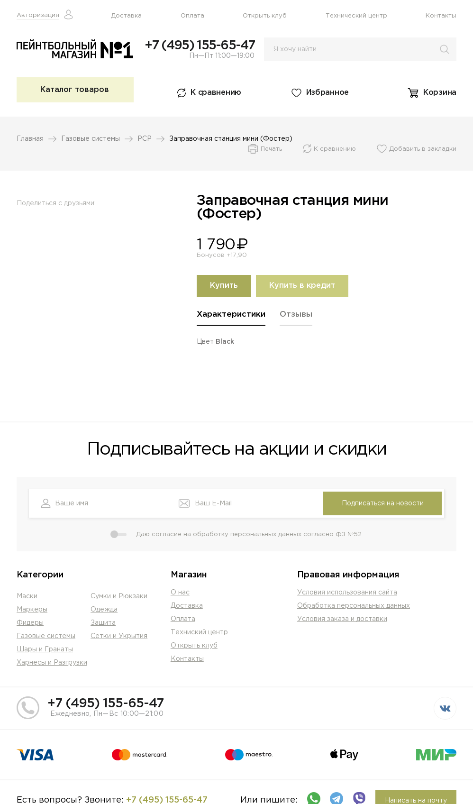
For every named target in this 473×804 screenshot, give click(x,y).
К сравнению (216, 92)
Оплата (192, 15)
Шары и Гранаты (45, 649)
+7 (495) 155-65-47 (200, 45)
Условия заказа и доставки (342, 619)
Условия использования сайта (347, 592)
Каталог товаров (74, 89)
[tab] (231, 318)
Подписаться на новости (383, 503)
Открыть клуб (265, 15)
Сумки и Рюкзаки (119, 596)
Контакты (441, 15)
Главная (30, 139)
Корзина (439, 92)
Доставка (126, 15)
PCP (144, 139)
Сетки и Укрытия (119, 636)
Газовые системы (90, 139)
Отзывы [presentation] (296, 314)
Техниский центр (199, 632)
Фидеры (30, 623)
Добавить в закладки (422, 149)
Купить (224, 285)
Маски (27, 596)
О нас (180, 592)
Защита (103, 623)
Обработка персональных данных (353, 606)
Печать (271, 149)
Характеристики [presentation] (231, 314)
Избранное (327, 92)
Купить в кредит (302, 285)
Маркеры (32, 609)
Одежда (104, 609)
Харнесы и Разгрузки (52, 663)
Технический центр (356, 15)
